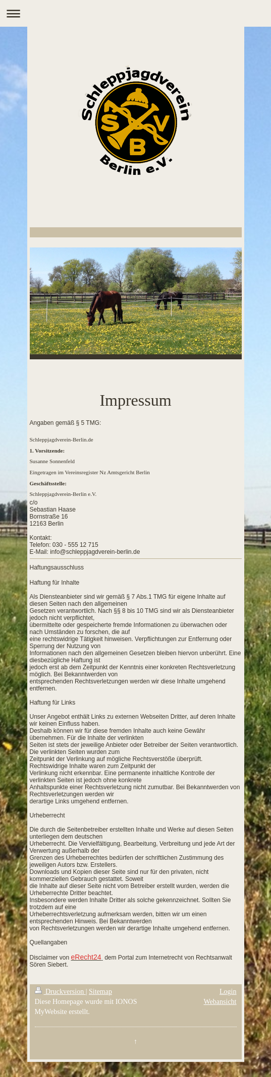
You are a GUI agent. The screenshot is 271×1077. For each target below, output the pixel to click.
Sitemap (100, 991)
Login (228, 991)
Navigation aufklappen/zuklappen (135, 13)
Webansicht (220, 1001)
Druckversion (60, 991)
